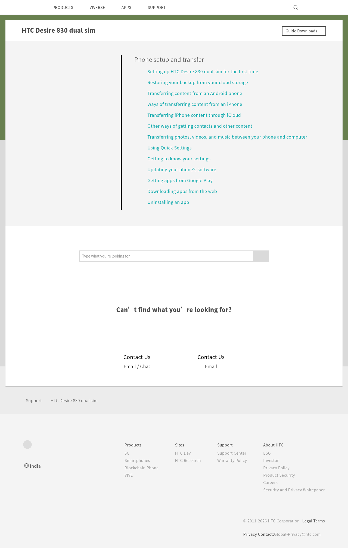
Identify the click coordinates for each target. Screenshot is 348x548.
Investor (267, 460)
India (35, 465)
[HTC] (29, 7)
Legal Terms (312, 520)
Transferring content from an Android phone (199, 93)
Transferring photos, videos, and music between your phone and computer (234, 136)
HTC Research (179, 460)
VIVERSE (102, 7)
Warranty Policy (226, 460)
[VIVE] (317, 7)
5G (114, 453)
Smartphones (126, 460)
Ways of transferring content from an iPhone (199, 103)
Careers (266, 482)
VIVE (117, 475)
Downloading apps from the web (185, 191)
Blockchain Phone (130, 467)
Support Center (226, 453)
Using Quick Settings (171, 147)
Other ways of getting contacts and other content (205, 125)
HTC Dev (174, 453)
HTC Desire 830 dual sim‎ (78, 400)
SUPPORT (166, 7)
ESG (263, 453)
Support (34, 400)
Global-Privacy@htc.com (296, 534)
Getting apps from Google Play (183, 180)
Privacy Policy (273, 467)
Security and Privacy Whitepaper (292, 489)
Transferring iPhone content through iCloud (198, 114)
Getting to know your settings (182, 158)
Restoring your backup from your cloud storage (203, 82)
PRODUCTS (64, 7)
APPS (133, 7)
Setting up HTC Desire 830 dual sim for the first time (208, 71)
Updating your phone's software (184, 169)
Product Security (276, 475)
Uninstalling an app (169, 201)
